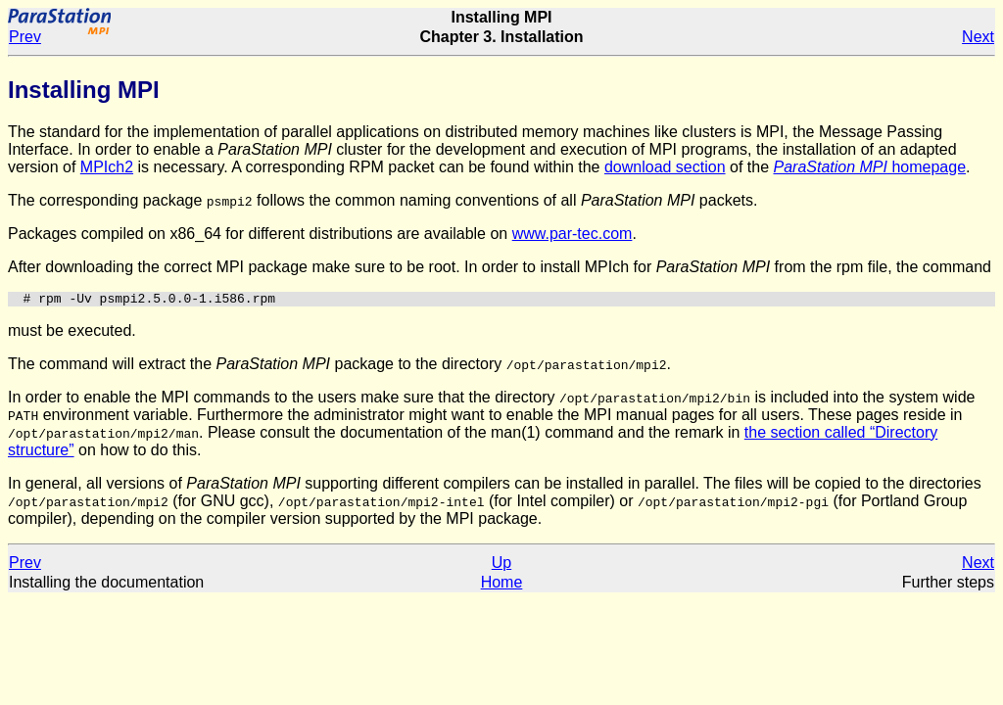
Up (501, 565)
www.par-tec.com (572, 233)
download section (665, 167)
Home (502, 585)
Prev (25, 36)
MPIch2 (106, 167)
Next (978, 36)
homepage (869, 167)
